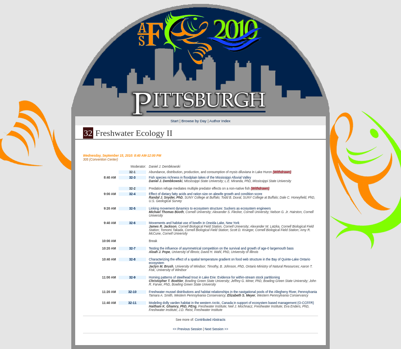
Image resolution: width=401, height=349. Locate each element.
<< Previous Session (187, 329)
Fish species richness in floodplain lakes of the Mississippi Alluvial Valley (200, 177)
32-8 (132, 259)
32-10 (132, 292)
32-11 (132, 303)
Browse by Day (193, 121)
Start (174, 121)
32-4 (132, 194)
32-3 (132, 177)
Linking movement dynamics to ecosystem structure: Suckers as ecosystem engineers (210, 208)
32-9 (132, 277)
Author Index (220, 121)
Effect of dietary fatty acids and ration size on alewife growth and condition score (205, 194)
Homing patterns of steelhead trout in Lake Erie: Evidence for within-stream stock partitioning (214, 277)
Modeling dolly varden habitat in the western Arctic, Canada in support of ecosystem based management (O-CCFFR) (231, 303)
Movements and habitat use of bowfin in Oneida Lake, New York (194, 223)
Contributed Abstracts (210, 320)
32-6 (132, 223)
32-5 (132, 208)
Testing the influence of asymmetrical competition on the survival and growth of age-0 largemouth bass (221, 248)
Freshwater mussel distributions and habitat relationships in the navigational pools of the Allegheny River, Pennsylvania (233, 292)
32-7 (132, 248)
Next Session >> (216, 329)
